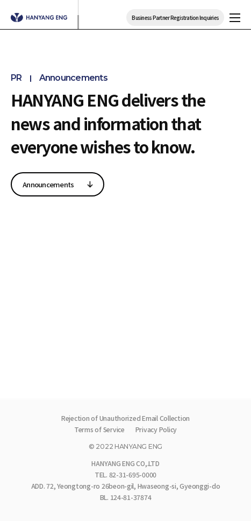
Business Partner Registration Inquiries (175, 17)
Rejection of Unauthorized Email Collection (125, 418)
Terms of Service (99, 429)
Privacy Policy (156, 429)
